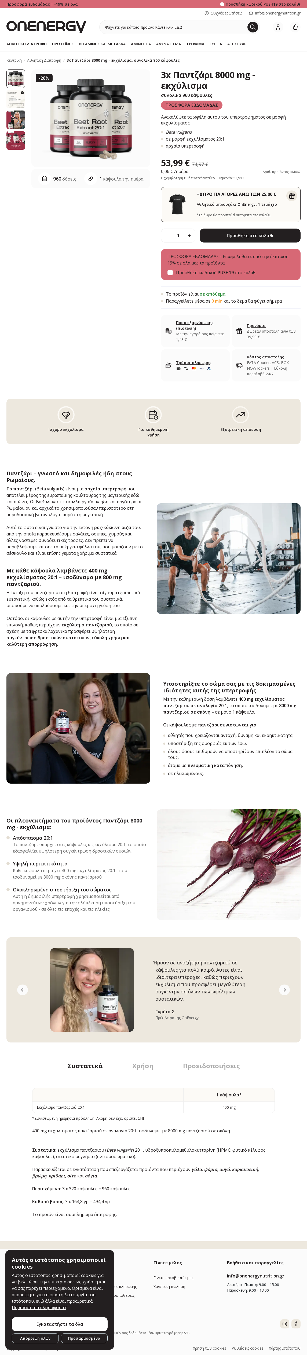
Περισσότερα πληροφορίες (39, 1307)
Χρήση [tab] (143, 1066)
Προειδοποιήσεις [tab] (211, 1066)
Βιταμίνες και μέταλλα (102, 43)
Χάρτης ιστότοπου (285, 1348)
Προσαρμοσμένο (84, 1338)
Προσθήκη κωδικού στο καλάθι (263, 4)
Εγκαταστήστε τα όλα (59, 1324)
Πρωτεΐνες (63, 43)
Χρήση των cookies (209, 1348)
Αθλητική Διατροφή (26, 43)
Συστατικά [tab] (85, 1066)
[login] (278, 27)
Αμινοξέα (141, 43)
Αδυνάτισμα (168, 43)
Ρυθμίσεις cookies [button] (248, 1348)
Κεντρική (14, 60)
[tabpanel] (153, 1146)
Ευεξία (216, 43)
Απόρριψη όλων (35, 1338)
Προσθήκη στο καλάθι (250, 235)
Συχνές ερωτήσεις (223, 13)
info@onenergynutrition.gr (275, 13)
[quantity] (178, 235)
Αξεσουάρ (236, 43)
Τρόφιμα (195, 43)
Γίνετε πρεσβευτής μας (173, 1277)
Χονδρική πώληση (169, 1286)
